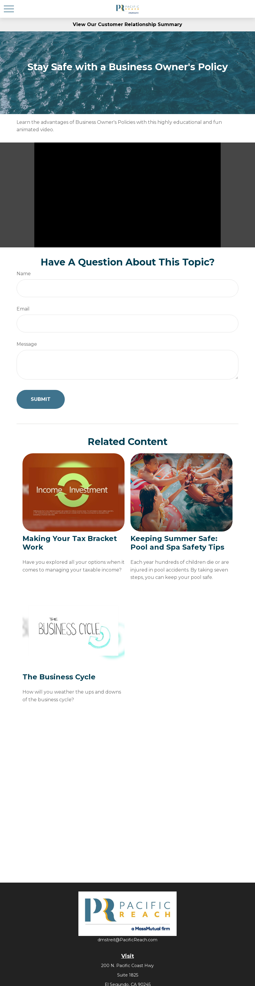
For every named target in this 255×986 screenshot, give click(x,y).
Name (24, 273)
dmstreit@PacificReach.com (127, 939)
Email (23, 309)
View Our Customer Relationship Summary (127, 24)
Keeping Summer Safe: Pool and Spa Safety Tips (177, 542)
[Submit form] (41, 399)
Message (27, 344)
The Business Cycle (59, 677)
